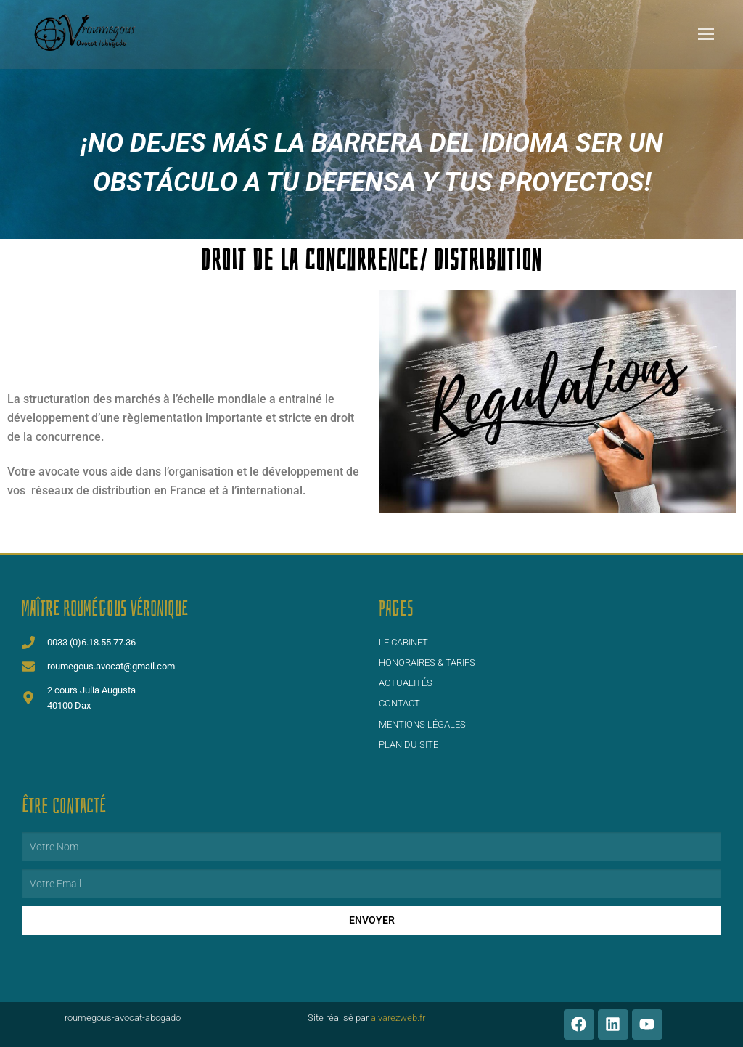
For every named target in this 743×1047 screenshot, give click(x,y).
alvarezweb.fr (399, 1017)
